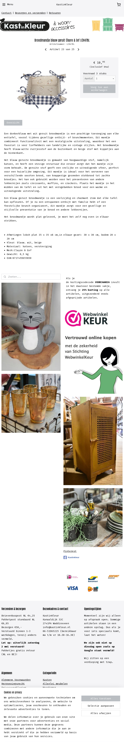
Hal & (47, 703)
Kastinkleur (71, 557)
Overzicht (13, 122)
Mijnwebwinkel (105, 736)
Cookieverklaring (13, 691)
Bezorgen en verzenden (30, 12)
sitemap (47, 736)
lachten (24, 706)
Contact (6, 12)
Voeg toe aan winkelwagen (99, 89)
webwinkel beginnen (72, 736)
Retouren (55, 12)
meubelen (60, 683)
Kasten (47, 679)
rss (56, 736)
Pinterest (70, 551)
